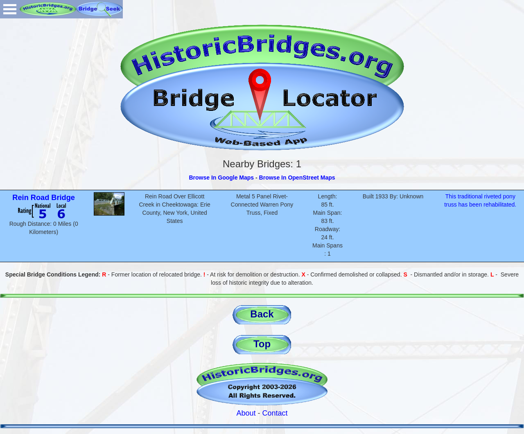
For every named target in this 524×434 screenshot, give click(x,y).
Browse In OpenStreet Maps (297, 177)
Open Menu (10, 9)
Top (262, 343)
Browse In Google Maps (221, 177)
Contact (275, 413)
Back (261, 313)
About (245, 413)
